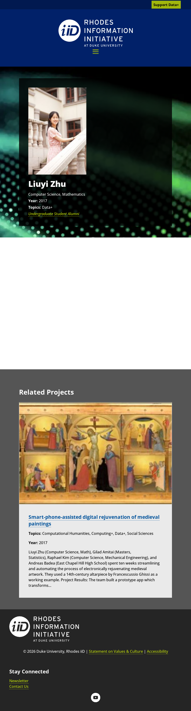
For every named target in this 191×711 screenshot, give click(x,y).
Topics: (34, 207)
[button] (95, 51)
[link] (95, 33)
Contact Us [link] (19, 686)
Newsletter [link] (19, 680)
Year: (33, 200)
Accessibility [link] (157, 651)
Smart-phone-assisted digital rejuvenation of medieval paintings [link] (86, 520)
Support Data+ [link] (166, 4)
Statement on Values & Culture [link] (116, 651)
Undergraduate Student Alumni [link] (53, 213)
